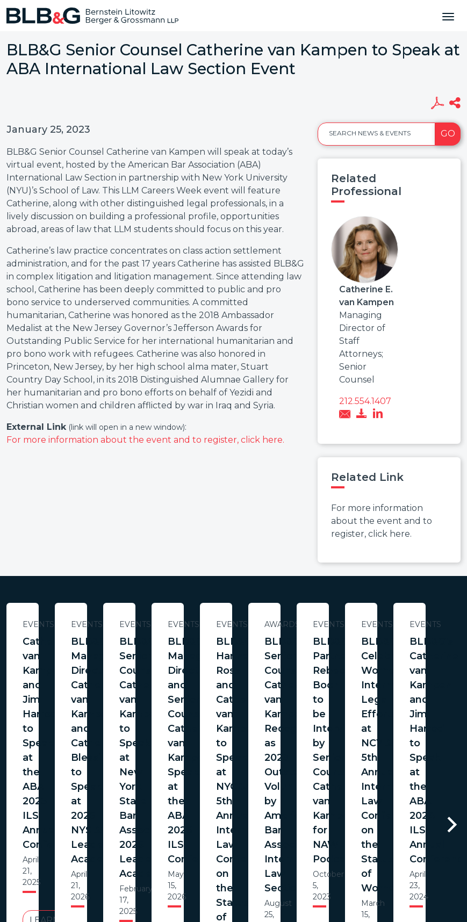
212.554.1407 (365, 401)
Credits (298, 844)
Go (448, 133)
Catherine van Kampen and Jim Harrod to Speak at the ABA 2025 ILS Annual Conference (110, 656)
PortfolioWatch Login (365, 844)
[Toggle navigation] (448, 16)
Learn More (110, 723)
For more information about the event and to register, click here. (145, 440)
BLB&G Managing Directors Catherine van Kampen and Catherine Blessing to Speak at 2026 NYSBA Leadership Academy (334, 663)
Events (110, 624)
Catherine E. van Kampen (366, 295)
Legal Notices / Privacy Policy (214, 844)
